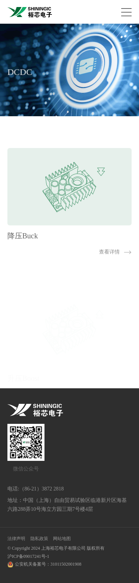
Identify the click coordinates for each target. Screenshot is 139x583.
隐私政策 (39, 538)
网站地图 (62, 538)
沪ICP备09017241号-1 (28, 556)
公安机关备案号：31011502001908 (48, 564)
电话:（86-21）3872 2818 (35, 489)
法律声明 (16, 538)
